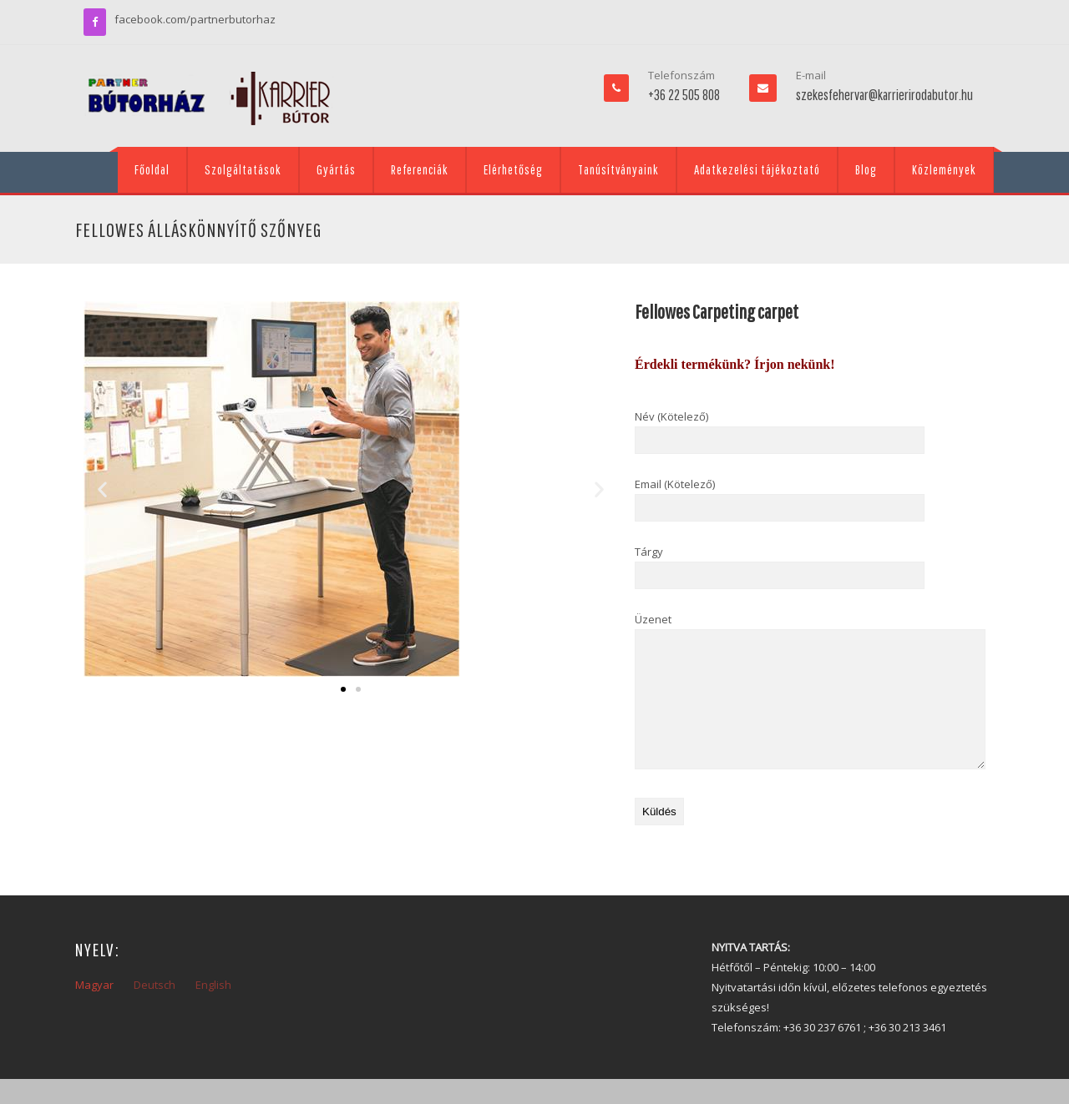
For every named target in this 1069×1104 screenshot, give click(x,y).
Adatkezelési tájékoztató (757, 169)
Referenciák (419, 169)
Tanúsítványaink (618, 169)
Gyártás (336, 169)
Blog (866, 169)
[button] (102, 489)
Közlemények (944, 169)
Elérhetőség (513, 169)
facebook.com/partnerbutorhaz (195, 19)
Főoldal (152, 169)
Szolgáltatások (243, 169)
